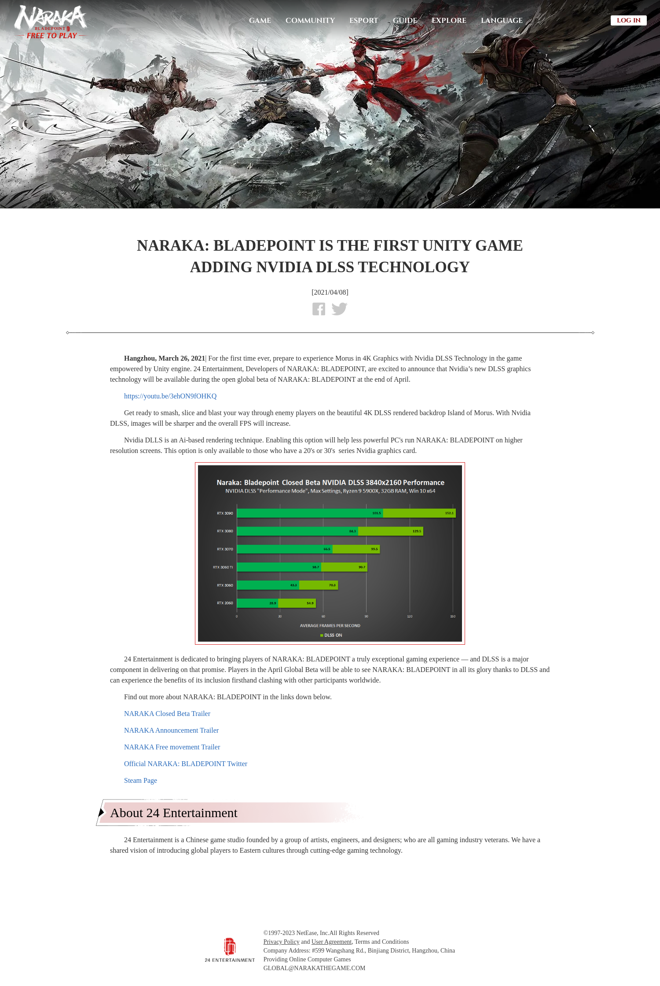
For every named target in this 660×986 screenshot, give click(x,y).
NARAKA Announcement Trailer (171, 730)
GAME (260, 21)
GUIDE (405, 21)
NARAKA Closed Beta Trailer (167, 713)
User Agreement (332, 942)
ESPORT (363, 21)
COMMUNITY (310, 21)
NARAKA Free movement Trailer (172, 747)
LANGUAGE (502, 21)
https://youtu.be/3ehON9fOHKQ (170, 396)
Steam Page (140, 780)
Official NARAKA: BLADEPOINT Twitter (185, 763)
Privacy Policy (282, 942)
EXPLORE (449, 21)
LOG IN (629, 20)
